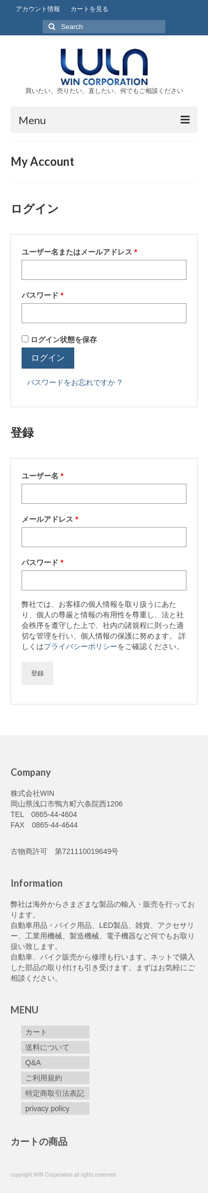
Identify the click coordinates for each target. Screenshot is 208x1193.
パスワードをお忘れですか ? (74, 382)
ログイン (48, 357)
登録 (37, 673)
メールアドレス (53, 519)
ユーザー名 (46, 476)
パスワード (46, 295)
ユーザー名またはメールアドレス (83, 252)
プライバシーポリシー (80, 646)
